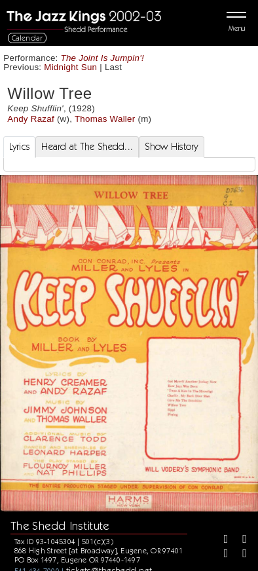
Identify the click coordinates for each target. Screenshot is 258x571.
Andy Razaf (30, 119)
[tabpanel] (129, 164)
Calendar (27, 37)
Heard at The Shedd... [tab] (87, 146)
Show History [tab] (171, 146)
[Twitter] (239, 540)
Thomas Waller (105, 119)
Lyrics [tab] (19, 146)
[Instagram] (221, 554)
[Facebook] (221, 540)
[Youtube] (239, 554)
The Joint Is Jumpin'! (102, 58)
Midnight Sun (70, 67)
